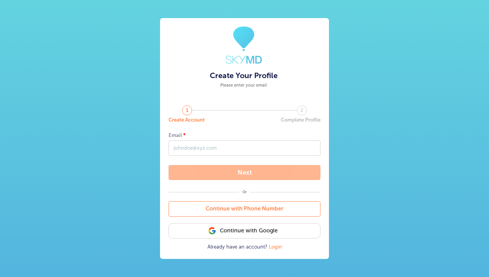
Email (175, 135)
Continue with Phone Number (244, 208)
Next (245, 172)
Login (275, 247)
